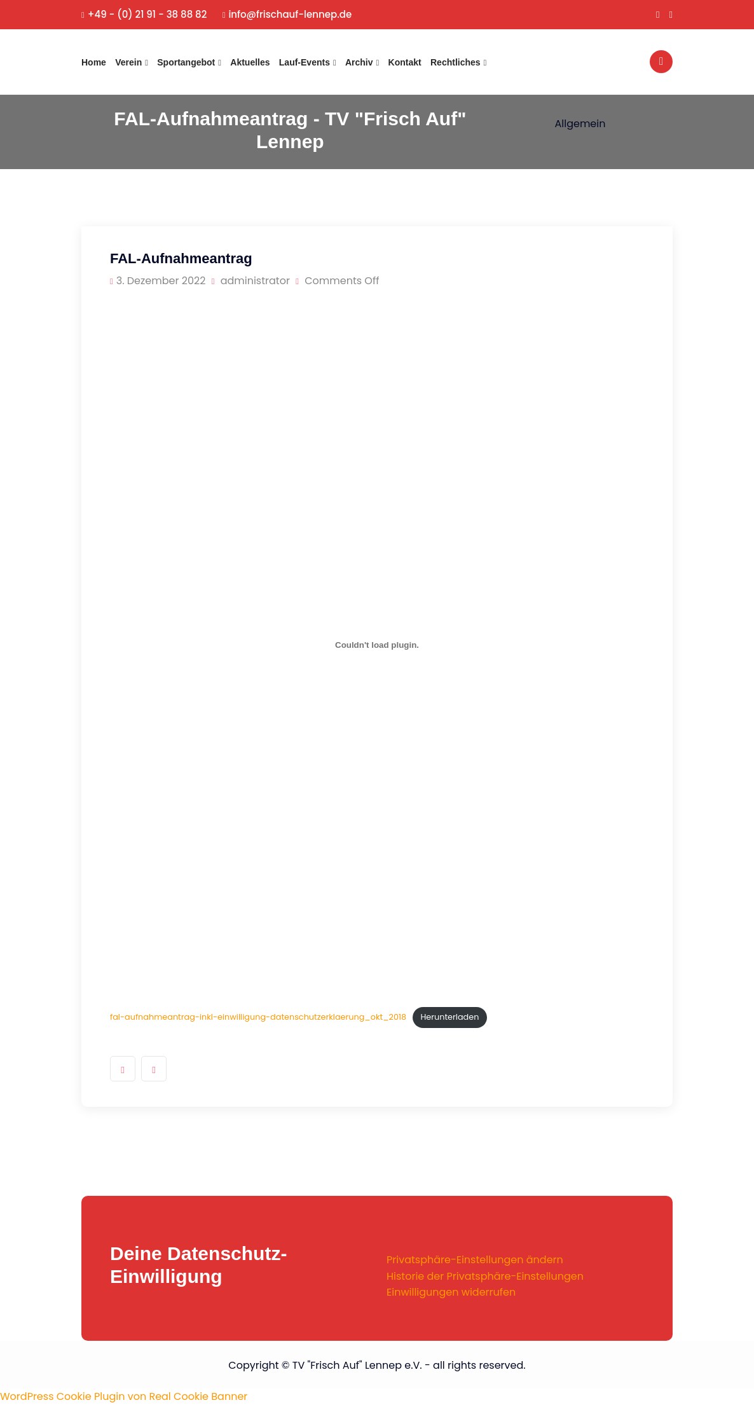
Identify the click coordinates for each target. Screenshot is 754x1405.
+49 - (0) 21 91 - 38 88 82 (144, 14)
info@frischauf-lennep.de (287, 14)
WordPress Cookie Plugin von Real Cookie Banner (123, 1396)
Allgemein (580, 123)
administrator (251, 280)
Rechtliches (455, 62)
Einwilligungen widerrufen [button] (451, 1292)
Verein (128, 62)
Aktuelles (250, 62)
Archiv (359, 62)
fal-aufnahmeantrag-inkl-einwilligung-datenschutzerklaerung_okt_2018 (258, 1016)
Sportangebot (186, 62)
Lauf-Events (304, 62)
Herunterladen (449, 1016)
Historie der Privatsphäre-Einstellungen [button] (485, 1276)
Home (93, 62)
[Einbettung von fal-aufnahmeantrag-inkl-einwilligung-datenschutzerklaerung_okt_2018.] (377, 644)
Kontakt (405, 62)
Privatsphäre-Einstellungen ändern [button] (475, 1259)
